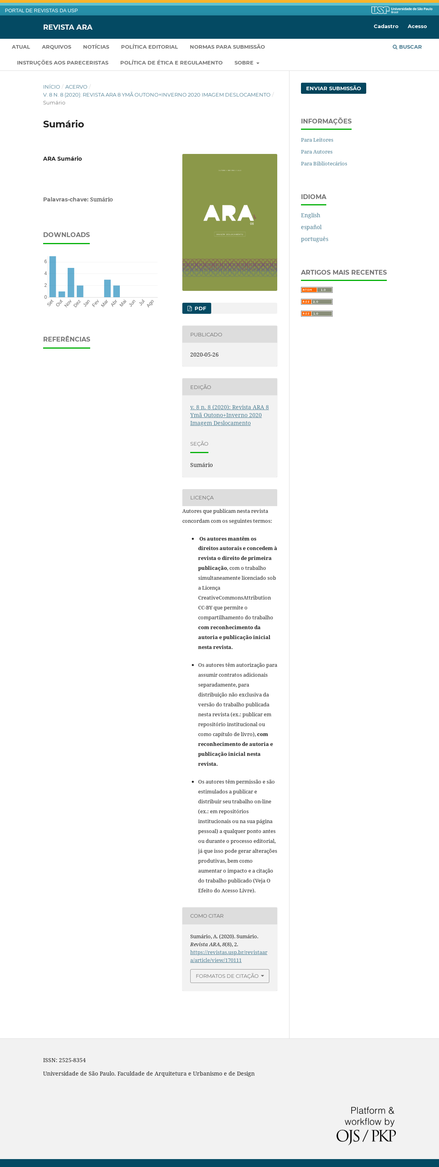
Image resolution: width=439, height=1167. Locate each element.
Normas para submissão (227, 47)
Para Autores (317, 151)
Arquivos (56, 47)
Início (51, 86)
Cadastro (386, 26)
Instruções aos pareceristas (62, 62)
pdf (199, 308)
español (311, 227)
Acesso (417, 26)
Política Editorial (149, 47)
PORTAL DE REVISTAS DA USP (41, 10)
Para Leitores (317, 139)
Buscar (407, 47)
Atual (21, 47)
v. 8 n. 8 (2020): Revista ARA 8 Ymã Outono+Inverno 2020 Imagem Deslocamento (157, 94)
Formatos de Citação (227, 976)
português (314, 239)
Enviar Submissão (333, 88)
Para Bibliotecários (324, 163)
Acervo (76, 86)
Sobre (245, 62)
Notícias (96, 47)
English (310, 215)
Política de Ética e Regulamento (171, 62)
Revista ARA (68, 27)
